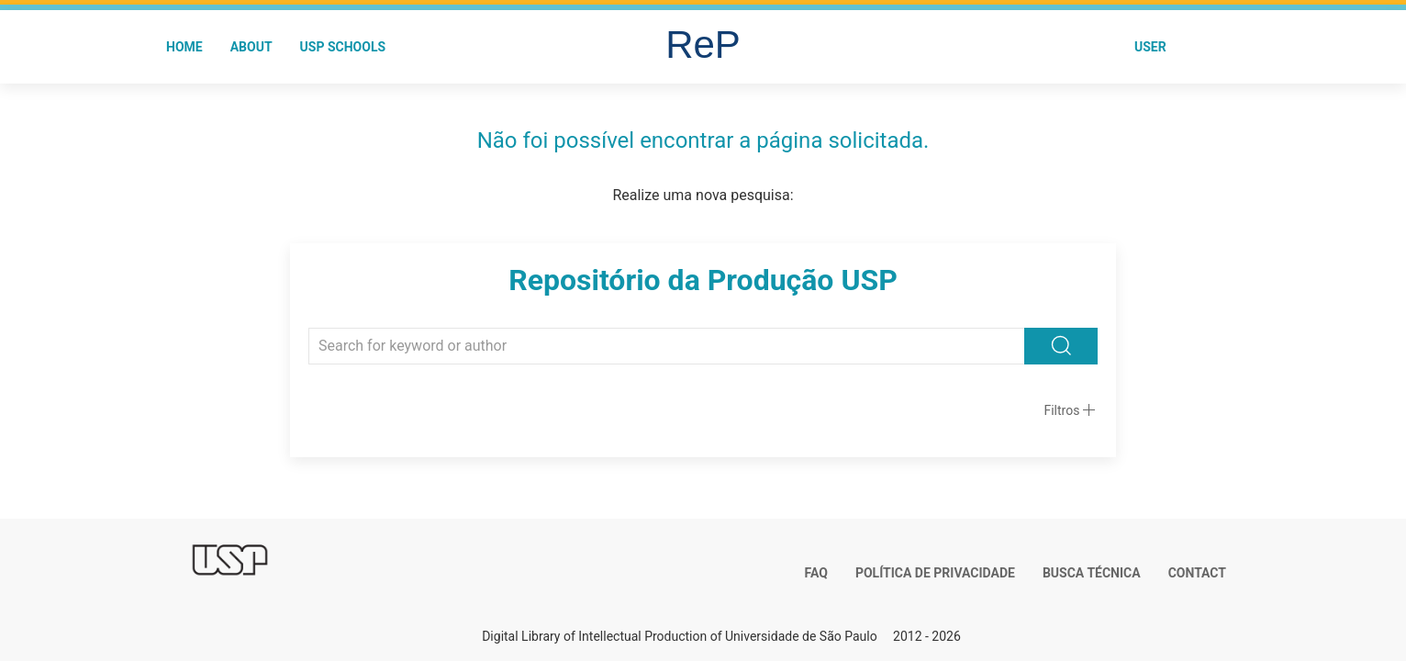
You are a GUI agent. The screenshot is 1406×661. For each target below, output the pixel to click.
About (251, 46)
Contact (1197, 573)
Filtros (1061, 410)
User (1150, 46)
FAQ (816, 573)
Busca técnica (1092, 573)
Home (184, 46)
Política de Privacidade (935, 573)
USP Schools (343, 46)
